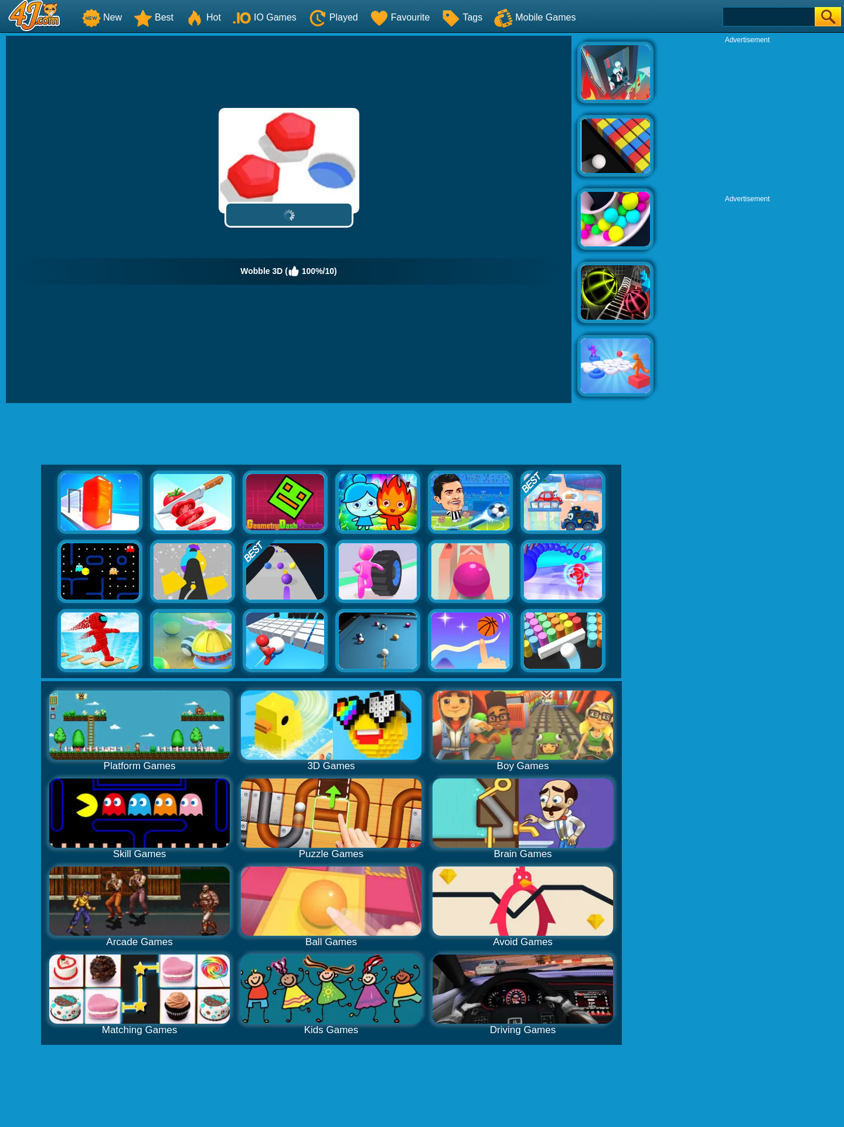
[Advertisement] (747, 118)
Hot (203, 17)
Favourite (400, 17)
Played (333, 17)
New (102, 17)
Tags (461, 17)
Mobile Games (535, 17)
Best (153, 17)
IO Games (265, 17)
